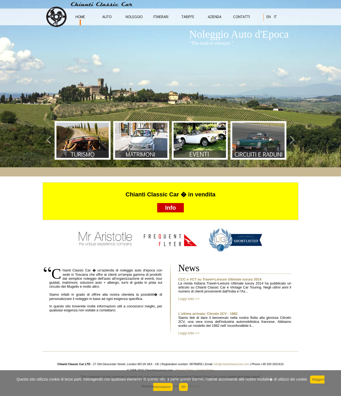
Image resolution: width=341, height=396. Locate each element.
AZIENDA (214, 17)
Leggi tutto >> (189, 299)
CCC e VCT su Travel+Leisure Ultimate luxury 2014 (220, 279)
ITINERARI (160, 17)
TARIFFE (187, 17)
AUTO (107, 17)
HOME (80, 17)
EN (268, 17)
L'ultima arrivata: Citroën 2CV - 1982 (208, 314)
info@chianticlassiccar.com (231, 364)
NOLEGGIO (134, 17)
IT (275, 17)
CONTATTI (241, 17)
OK (183, 387)
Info (170, 207)
